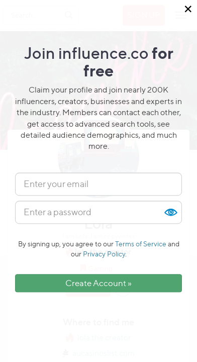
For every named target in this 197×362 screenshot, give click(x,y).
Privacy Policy (104, 253)
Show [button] (170, 212)
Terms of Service (140, 243)
